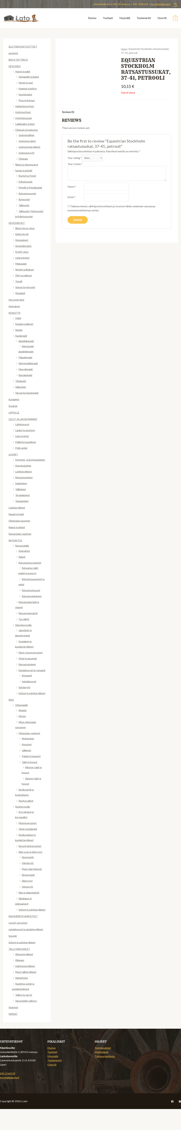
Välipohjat (21, 386)
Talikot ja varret (24, 1015)
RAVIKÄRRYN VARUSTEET (24, 937)
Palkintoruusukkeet (26, 442)
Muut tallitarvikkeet (26, 992)
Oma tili (161, 18)
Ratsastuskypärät (28, 618)
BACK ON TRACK (19, 59)
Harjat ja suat (26, 82)
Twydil (19, 281)
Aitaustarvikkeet (24, 975)
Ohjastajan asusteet (20, 525)
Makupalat (21, 263)
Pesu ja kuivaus (27, 100)
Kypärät (13, 405)
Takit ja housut (30, 777)
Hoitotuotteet (23, 112)
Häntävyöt (28, 878)
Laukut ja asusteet (25, 430)
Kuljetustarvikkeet (25, 987)
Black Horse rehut (25, 228)
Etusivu (92, 18)
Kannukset (14, 306)
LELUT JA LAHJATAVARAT (24, 419)
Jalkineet (27, 765)
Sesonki (13, 956)
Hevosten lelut (17, 299)
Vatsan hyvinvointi (25, 287)
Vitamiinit (20, 293)
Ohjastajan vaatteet (30, 748)
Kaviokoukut (26, 94)
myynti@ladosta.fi (161, 4)
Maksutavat (101, 1072)
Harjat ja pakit (23, 71)
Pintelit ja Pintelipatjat (31, 187)
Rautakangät (26, 375)
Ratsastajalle (22, 550)
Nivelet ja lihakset (25, 269)
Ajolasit (23, 725)
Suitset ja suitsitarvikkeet (23, 963)
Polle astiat (21, 447)
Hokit (18, 318)
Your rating (75, 158)
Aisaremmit (28, 872)
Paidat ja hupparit (32, 771)
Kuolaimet (14, 399)
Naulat (19, 329)
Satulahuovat (29, 691)
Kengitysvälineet (24, 323)
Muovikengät (26, 369)
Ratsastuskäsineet (32, 601)
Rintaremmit (29, 890)
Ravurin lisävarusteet (30, 861)
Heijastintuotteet (25, 106)
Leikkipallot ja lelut (26, 123)
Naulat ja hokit (17, 519)
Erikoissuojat (26, 181)
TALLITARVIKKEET (20, 969)
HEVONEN (15, 66)
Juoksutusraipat (28, 140)
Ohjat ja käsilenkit (29, 844)
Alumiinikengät (27, 341)
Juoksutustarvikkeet (30, 146)
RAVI (11, 715)
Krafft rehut (22, 251)
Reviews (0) (68, 112)
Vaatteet (13, 1028)
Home (124, 48)
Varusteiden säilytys (26, 1021)
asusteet (13, 53)
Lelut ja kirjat (22, 436)
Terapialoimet (23, 500)
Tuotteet (108, 18)
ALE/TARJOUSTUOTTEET (24, 46)
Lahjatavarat (22, 424)
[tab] (68, 112)
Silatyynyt (27, 896)
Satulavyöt (24, 697)
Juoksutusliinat (27, 135)
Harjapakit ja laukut (30, 76)
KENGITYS (15, 312)
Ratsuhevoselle (23, 630)
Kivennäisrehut (23, 245)
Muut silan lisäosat (32, 884)
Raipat (22, 562)
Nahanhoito (22, 998)
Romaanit (27, 685)
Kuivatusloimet (23, 470)
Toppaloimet (22, 506)
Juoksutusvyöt (27, 152)
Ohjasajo (24, 158)
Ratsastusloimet (24, 482)
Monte (22, 731)
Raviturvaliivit (26, 816)
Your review (75, 164)
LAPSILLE (14, 412)
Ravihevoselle (23, 822)
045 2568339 (7, 1094)
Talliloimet (21, 494)
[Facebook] (172, 1122)
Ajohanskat (28, 754)
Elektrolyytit (22, 234)
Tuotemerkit (144, 18)
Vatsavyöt (27, 902)
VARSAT (13, 1034)
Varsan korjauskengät (27, 392)
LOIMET (14, 454)
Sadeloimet (21, 488)
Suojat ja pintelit (24, 170)
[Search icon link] (176, 4)
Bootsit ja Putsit (28, 175)
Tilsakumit (21, 381)
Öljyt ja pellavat (24, 275)
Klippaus (20, 981)
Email (71, 199)
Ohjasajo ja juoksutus (27, 129)
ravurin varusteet (18, 943)
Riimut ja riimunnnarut (27, 164)
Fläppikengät (26, 357)
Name (72, 188)
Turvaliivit (24, 624)
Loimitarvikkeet (24, 476)
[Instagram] (180, 1122)
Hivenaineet (22, 240)
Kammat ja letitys (28, 88)
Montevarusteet (28, 838)
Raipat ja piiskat (18, 532)
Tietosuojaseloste (105, 1077)
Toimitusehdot (103, 1068)
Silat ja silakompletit (30, 908)
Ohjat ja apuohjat (28, 663)
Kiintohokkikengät (29, 363)
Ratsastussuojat (27, 193)
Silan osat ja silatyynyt (31, 867)
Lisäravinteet (22, 257)
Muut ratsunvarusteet (31, 657)
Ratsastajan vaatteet (20, 539)
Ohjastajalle (22, 720)
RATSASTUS (16, 545)
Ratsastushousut (31, 595)
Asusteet (27, 760)
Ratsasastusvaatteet (30, 567)
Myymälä (124, 18)
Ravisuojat (24, 199)
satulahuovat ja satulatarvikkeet (26, 950)
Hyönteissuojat (23, 118)
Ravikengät (21, 335)
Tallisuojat (24, 205)
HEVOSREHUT (17, 222)
